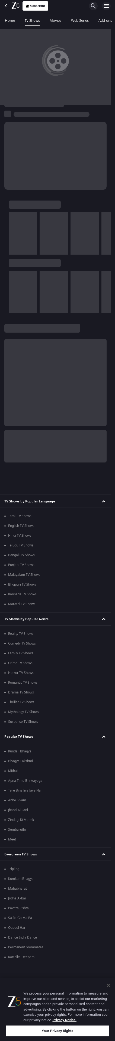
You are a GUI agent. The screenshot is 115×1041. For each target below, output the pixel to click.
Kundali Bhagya (19, 751)
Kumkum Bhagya (21, 878)
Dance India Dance (22, 937)
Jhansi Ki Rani (18, 810)
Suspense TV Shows (23, 721)
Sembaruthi (17, 829)
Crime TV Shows (20, 663)
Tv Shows (32, 20)
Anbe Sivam (17, 800)
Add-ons (105, 20)
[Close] (108, 985)
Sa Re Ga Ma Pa (20, 917)
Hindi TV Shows (19, 535)
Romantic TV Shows (22, 682)
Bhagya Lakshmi (20, 761)
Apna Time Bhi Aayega (25, 780)
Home (10, 20)
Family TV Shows (20, 653)
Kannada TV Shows (22, 594)
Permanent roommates (25, 947)
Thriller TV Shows (21, 702)
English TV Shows (21, 525)
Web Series (80, 20)
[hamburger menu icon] (106, 6)
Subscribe (35, 6)
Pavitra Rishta (18, 908)
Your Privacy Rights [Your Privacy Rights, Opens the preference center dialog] (57, 1031)
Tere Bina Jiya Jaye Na (24, 790)
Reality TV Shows (20, 633)
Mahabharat (17, 888)
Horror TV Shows (21, 672)
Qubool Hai (16, 927)
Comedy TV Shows (22, 643)
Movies (55, 20)
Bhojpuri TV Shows (22, 584)
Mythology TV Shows (23, 711)
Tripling (13, 869)
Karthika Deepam (21, 957)
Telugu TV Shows (20, 545)
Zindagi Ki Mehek (21, 819)
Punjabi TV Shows (21, 564)
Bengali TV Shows (21, 555)
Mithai (13, 770)
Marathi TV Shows (21, 604)
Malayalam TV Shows (24, 574)
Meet (12, 839)
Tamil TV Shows (19, 516)
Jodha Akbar (17, 898)
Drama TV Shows (21, 692)
